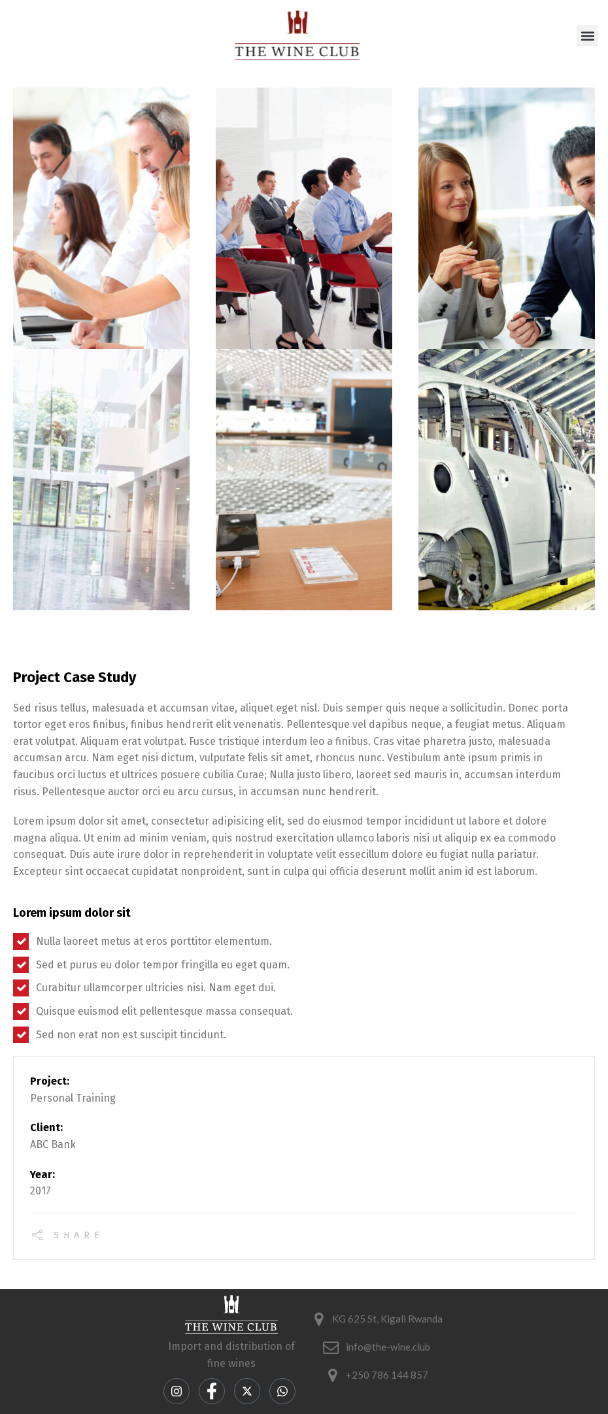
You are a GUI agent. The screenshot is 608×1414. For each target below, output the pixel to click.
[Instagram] (176, 1391)
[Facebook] (212, 1391)
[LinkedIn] (282, 1391)
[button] (587, 35)
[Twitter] (247, 1391)
